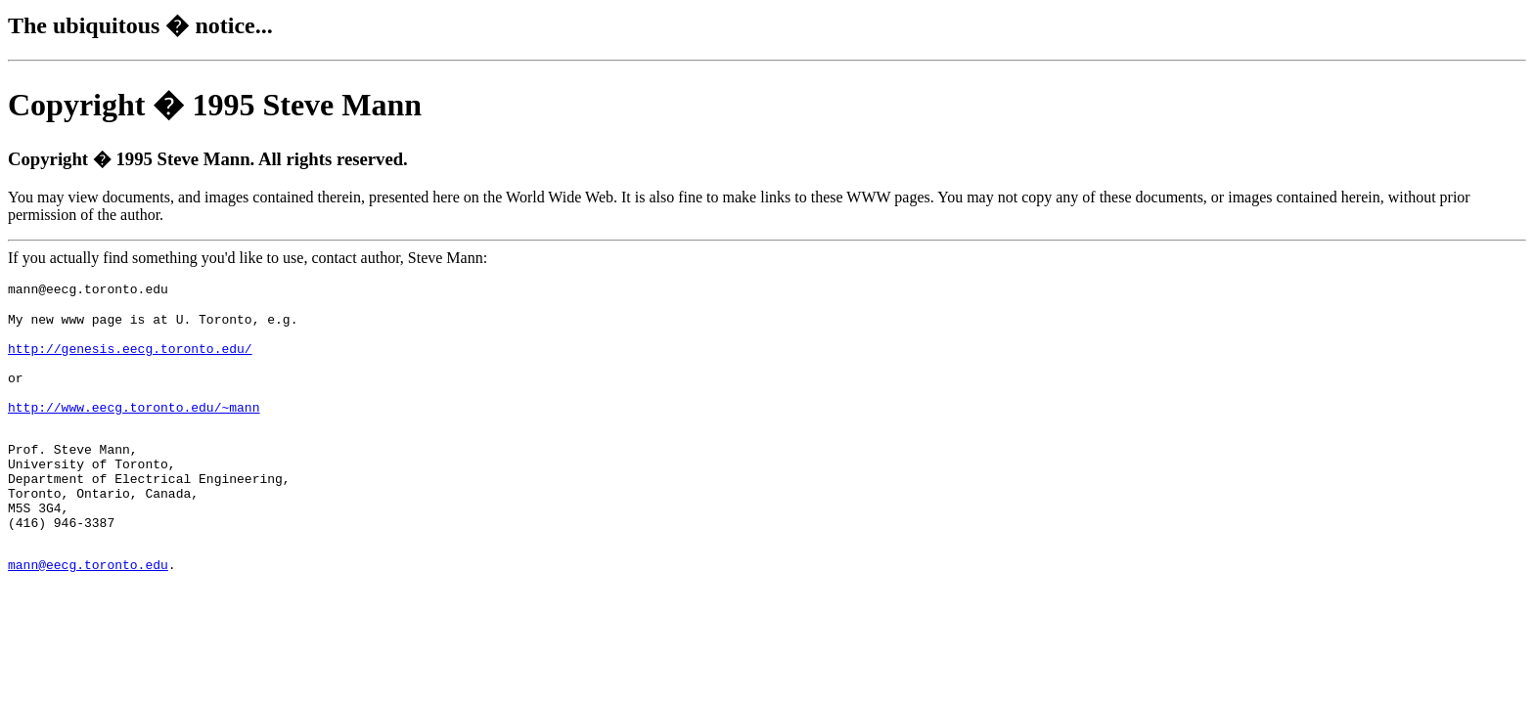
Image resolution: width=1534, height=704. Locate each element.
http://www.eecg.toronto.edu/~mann (133, 430)
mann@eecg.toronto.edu (88, 614)
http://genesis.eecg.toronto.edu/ (130, 360)
